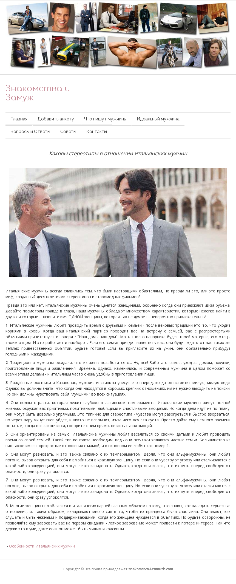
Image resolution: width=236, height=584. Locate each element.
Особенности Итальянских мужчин (42, 546)
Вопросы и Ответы (30, 131)
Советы (68, 131)
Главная (18, 119)
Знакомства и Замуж (37, 93)
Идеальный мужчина (158, 119)
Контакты (96, 131)
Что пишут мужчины (105, 119)
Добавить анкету (56, 119)
